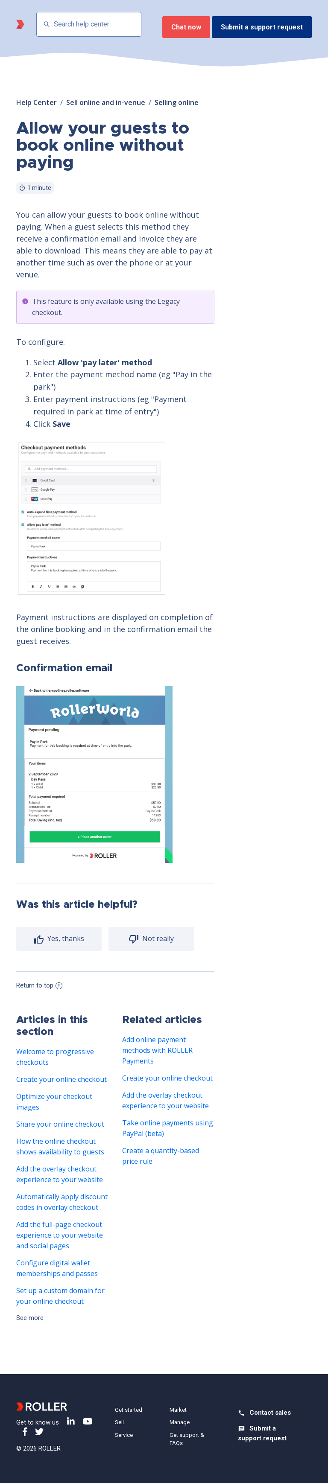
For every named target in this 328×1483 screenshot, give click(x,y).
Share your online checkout (60, 1124)
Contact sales (270, 1412)
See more (30, 1318)
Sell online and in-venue (105, 102)
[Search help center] (88, 24)
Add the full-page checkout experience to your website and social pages (59, 1235)
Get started (128, 1410)
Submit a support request (262, 27)
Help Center (36, 102)
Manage (180, 1422)
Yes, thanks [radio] (65, 938)
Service (124, 1435)
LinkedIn (71, 1421)
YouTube (88, 1421)
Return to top (39, 985)
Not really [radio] (157, 938)
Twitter (39, 1432)
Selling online (177, 102)
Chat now (186, 27)
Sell (119, 1422)
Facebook (25, 1432)
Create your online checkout (61, 1079)
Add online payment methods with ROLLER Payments (157, 1050)
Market (178, 1410)
